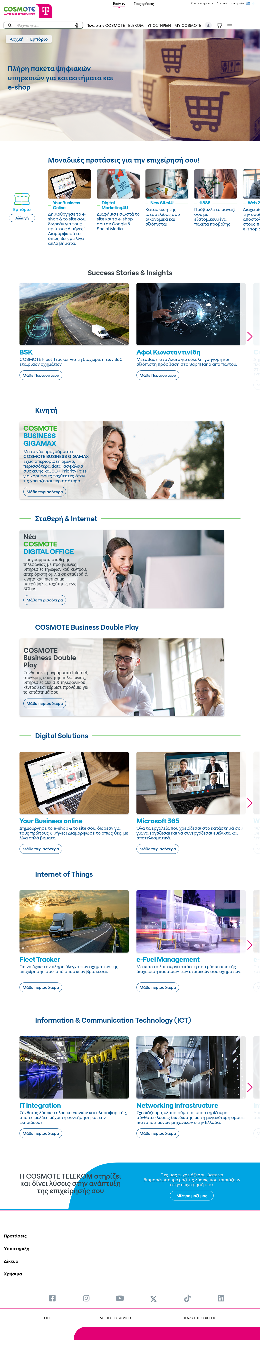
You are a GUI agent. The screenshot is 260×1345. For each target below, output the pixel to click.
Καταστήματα (202, 3)
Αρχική (17, 38)
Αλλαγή (22, 218)
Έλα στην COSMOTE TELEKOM (116, 25)
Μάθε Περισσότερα (41, 375)
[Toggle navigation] (228, 25)
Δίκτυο (221, 3)
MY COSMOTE (187, 25)
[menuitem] (52, 1298)
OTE (47, 1318)
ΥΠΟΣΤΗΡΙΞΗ (159, 25)
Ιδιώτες (119, 3)
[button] (208, 25)
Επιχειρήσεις (144, 3)
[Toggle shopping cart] (222, 24)
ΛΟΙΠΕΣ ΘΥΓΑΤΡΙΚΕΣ (116, 1318)
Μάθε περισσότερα (45, 491)
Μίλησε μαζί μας (191, 1195)
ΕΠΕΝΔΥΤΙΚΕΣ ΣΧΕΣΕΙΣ (198, 1318)
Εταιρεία (237, 3)
